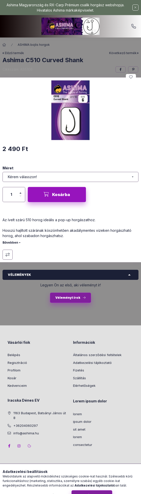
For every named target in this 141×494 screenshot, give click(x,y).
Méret (8, 168)
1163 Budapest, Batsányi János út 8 (39, 415)
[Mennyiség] (11, 194)
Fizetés (78, 370)
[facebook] (120, 69)
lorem (77, 414)
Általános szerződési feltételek (97, 355)
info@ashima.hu (26, 433)
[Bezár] (135, 8)
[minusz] (20, 198)
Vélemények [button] (19, 275)
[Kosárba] (57, 194)
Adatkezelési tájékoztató (92, 363)
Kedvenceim (17, 386)
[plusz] (20, 191)
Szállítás (79, 378)
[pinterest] (133, 69)
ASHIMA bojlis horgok (34, 45)
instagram (19, 446)
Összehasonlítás (8, 255)
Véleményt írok (67, 297)
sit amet (79, 429)
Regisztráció (17, 363)
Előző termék (14, 53)
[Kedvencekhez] (131, 77)
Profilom (14, 370)
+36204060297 (133, 26)
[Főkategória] (4, 45)
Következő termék (123, 53)
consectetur (82, 445)
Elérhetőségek (84, 386)
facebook (9, 446)
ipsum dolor (82, 422)
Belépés (14, 355)
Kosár (12, 378)
